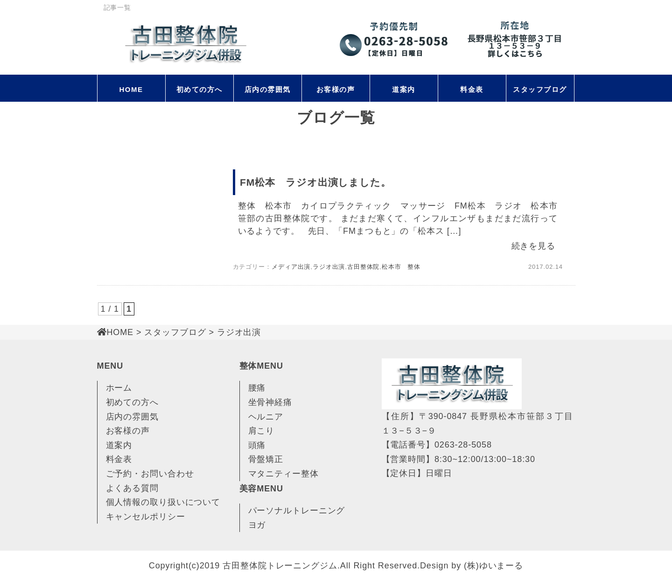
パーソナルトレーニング (296, 510)
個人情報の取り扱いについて (163, 502)
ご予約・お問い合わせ (150, 473)
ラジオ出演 (329, 266)
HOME (131, 89)
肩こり (261, 430)
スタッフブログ (540, 89)
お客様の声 (335, 89)
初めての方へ (199, 89)
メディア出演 (291, 266)
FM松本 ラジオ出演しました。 (315, 182)
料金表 (471, 89)
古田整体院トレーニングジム (280, 565)
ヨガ (257, 525)
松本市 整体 (401, 266)
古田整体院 (363, 266)
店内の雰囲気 (268, 89)
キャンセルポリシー (145, 516)
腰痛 (257, 387)
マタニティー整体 (283, 473)
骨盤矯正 (266, 459)
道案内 (403, 89)
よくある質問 (132, 488)
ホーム (119, 387)
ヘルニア (266, 416)
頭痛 (257, 445)
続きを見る (533, 246)
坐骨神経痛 (270, 402)
